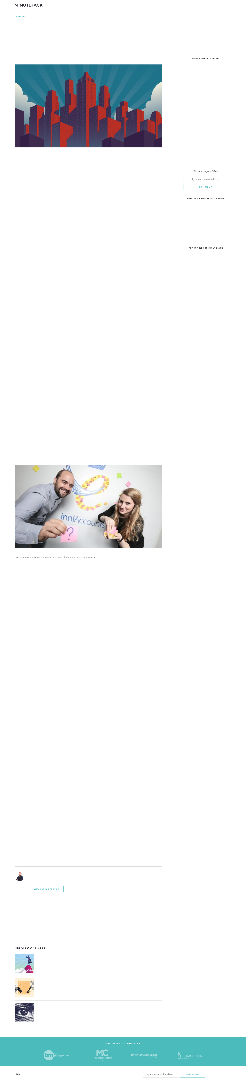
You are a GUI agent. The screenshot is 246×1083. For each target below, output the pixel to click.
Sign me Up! (192, 1074)
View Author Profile (46, 889)
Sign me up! (206, 187)
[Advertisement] (88, 919)
